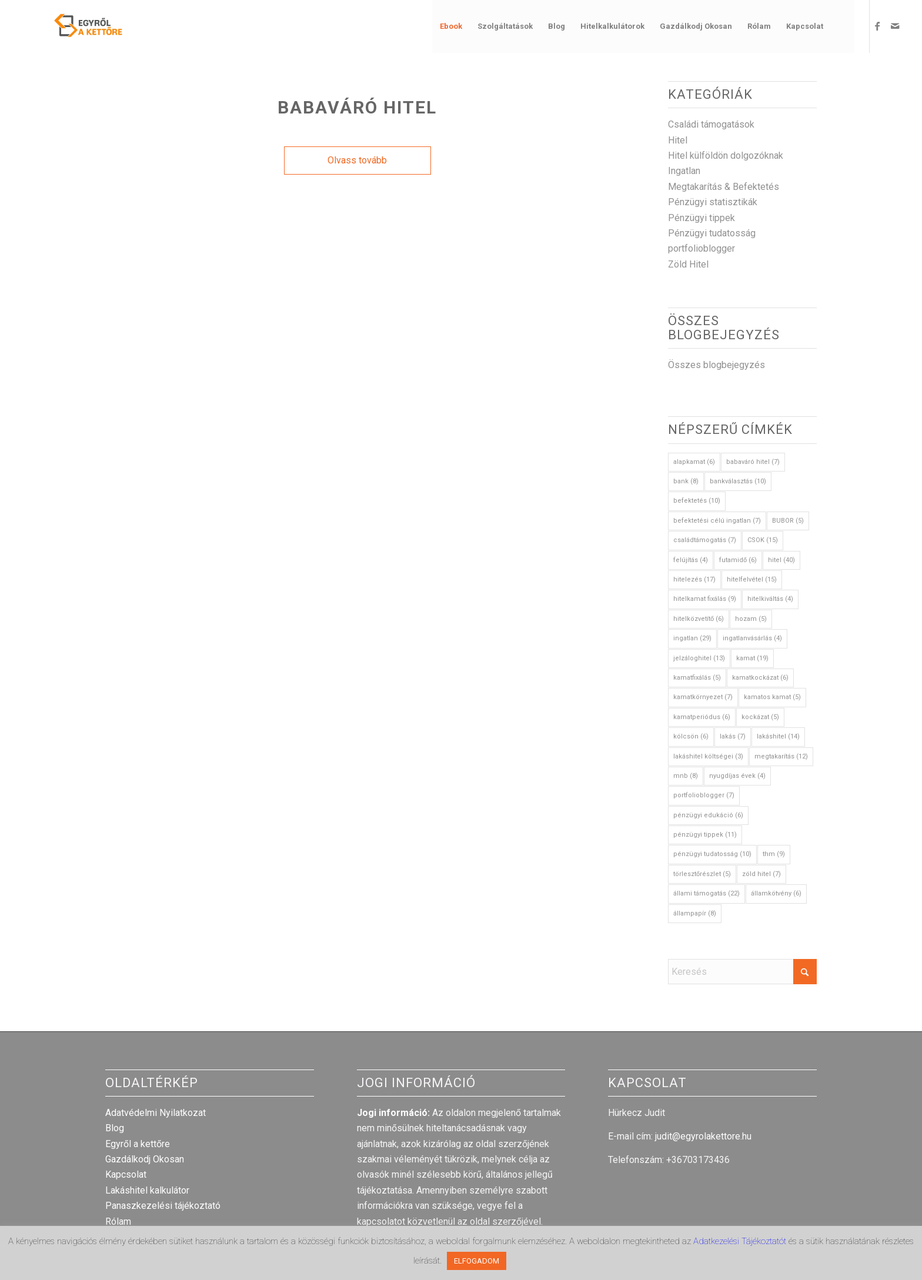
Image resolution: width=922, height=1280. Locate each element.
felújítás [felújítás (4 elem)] (690, 560)
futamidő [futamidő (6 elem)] (738, 560)
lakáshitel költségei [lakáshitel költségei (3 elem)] (708, 756)
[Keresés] (842, 26)
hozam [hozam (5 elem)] (751, 619)
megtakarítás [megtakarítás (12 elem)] (781, 756)
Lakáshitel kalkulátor (147, 1190)
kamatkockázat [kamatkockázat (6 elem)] (760, 677)
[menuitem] (451, 26)
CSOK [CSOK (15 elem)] (762, 540)
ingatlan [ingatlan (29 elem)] (692, 638)
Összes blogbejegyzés (716, 364)
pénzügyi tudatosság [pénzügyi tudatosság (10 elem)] (712, 854)
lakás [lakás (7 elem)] (733, 736)
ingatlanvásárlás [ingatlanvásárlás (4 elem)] (752, 638)
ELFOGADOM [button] (476, 1260)
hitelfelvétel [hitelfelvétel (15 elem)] (752, 579)
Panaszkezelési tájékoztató (163, 1205)
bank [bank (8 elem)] (686, 481)
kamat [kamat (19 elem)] (752, 658)
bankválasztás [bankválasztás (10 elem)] (738, 481)
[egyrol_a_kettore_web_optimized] (73, 26)
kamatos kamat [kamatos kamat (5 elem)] (772, 697)
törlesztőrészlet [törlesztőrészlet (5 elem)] (702, 874)
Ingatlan (684, 170)
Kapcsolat (125, 1174)
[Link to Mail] (895, 26)
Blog (114, 1128)
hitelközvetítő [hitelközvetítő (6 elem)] (698, 619)
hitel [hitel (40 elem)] (781, 560)
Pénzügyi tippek (701, 217)
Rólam (118, 1221)
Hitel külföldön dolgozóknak (725, 155)
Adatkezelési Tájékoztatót (741, 1241)
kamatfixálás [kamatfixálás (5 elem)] (697, 677)
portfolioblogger (701, 248)
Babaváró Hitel (357, 107)
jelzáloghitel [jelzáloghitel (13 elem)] (699, 658)
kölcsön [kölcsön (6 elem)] (691, 736)
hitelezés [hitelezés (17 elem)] (694, 579)
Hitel (677, 140)
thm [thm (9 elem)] (774, 854)
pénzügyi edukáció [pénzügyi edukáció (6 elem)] (708, 815)
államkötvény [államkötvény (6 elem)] (776, 893)
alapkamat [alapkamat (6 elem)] (694, 462)
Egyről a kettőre (137, 1143)
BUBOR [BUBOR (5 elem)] (788, 520)
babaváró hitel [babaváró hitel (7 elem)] (753, 462)
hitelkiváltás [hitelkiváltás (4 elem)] (770, 599)
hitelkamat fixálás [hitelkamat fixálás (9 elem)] (704, 599)
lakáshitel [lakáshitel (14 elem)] (778, 736)
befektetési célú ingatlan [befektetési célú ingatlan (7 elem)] (717, 520)
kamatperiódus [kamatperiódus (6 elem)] (701, 717)
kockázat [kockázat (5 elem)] (760, 717)
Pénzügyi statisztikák (712, 202)
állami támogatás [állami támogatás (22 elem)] (706, 893)
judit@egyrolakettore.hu (703, 1136)
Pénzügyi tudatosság (712, 233)
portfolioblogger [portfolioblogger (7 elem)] (703, 795)
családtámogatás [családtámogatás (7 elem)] (704, 540)
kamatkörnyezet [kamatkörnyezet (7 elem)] (703, 697)
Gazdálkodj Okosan (144, 1159)
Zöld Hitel (688, 264)
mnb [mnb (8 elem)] (685, 776)
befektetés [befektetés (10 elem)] (696, 500)
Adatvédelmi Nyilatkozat (155, 1112)
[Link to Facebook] (877, 26)
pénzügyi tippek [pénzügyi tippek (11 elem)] (705, 834)
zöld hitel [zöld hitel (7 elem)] (761, 874)
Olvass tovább (357, 160)
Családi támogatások (711, 124)
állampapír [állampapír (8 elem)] (694, 913)
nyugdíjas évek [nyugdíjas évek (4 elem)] (737, 776)
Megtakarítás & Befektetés (723, 186)
